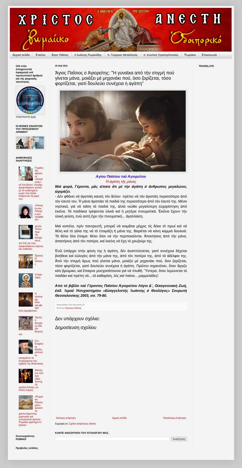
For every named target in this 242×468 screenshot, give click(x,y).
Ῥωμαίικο (190, 54)
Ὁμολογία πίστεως (39, 259)
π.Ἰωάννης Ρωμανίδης (88, 54)
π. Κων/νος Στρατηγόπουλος (161, 54)
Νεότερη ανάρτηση (66, 418)
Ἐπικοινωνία (209, 54)
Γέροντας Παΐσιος (73, 308)
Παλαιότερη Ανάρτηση (174, 418)
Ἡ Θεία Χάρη (38, 276)
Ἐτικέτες (41, 54)
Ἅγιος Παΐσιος (60, 54)
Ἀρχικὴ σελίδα (21, 54)
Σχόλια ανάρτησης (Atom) (82, 423)
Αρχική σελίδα (119, 418)
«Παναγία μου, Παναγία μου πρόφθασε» (39, 212)
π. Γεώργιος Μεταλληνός (122, 54)
